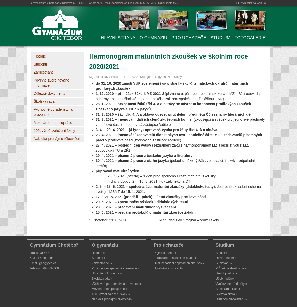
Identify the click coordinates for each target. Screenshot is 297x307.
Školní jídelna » (226, 273)
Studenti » (99, 258)
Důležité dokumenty (50, 93)
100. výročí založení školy (54, 130)
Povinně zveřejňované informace (51, 82)
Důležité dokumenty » (107, 273)
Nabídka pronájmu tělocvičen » (113, 299)
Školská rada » (102, 278)
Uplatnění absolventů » (170, 268)
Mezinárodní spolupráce (53, 122)
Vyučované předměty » (231, 284)
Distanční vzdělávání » (231, 299)
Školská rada (44, 101)
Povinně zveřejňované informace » (115, 268)
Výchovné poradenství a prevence (53, 112)
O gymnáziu (163, 77)
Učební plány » (226, 278)
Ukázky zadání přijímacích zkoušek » (179, 263)
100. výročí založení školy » (111, 294)
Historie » (98, 253)
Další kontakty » (168, 2)
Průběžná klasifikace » (231, 268)
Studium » (223, 253)
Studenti (40, 64)
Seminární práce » (228, 289)
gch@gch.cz (119, 2)
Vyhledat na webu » (253, 2)
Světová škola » (227, 294)
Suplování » (224, 263)
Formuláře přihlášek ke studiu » (175, 258)
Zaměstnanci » (102, 263)
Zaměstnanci (44, 72)
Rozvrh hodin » (226, 258)
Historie (40, 56)
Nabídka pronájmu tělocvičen (57, 138)
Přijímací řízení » (165, 253)
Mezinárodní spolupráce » (109, 289)
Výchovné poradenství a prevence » (116, 284)
